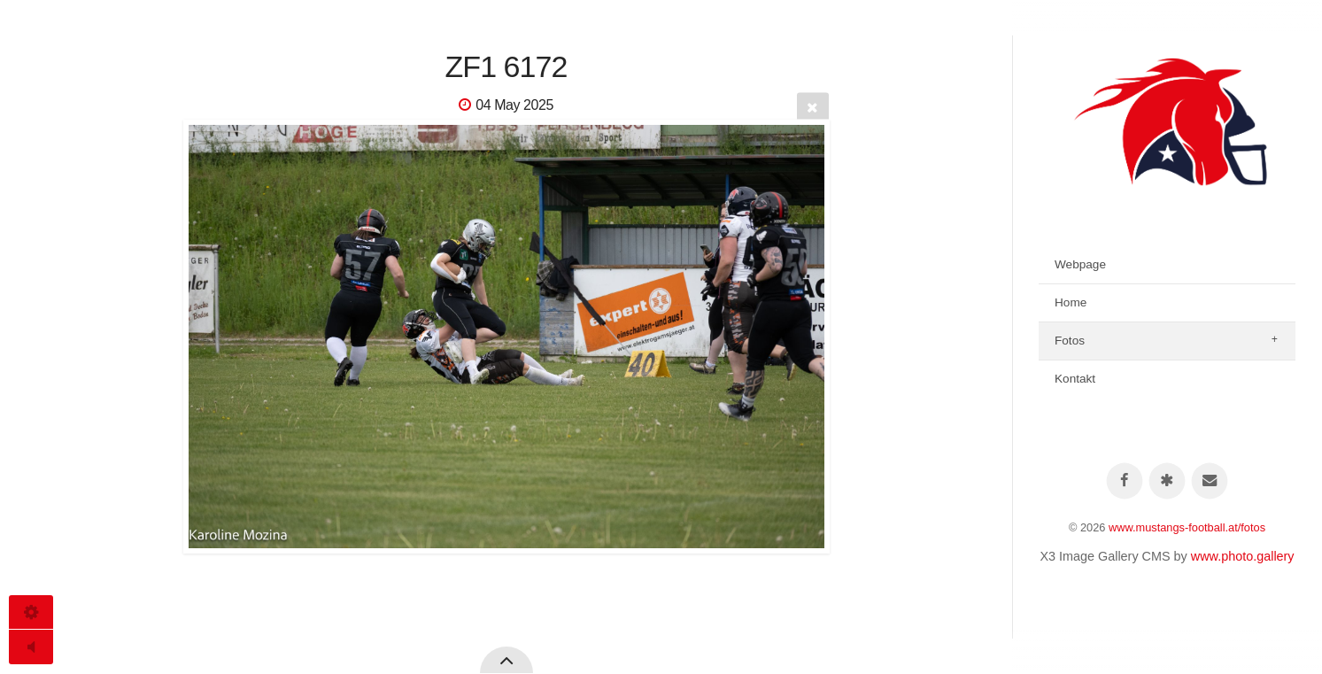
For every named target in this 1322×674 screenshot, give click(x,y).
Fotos (1070, 340)
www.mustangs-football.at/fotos (1187, 527)
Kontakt (1075, 378)
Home (1070, 302)
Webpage (1080, 264)
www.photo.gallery (1243, 556)
